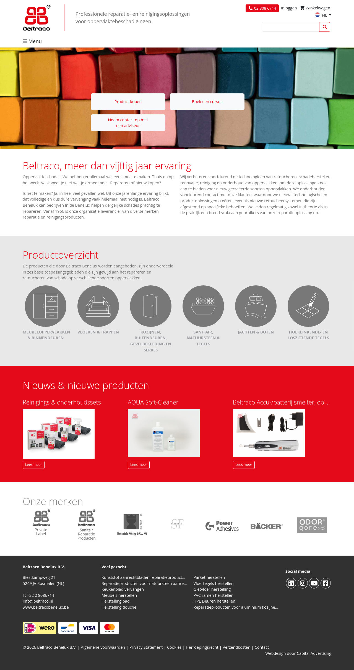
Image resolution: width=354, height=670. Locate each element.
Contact (262, 647)
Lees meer (33, 464)
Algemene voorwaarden (103, 647)
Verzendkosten (236, 647)
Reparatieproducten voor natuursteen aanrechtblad (144, 583)
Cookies (174, 647)
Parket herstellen (209, 577)
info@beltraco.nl (38, 601)
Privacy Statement (146, 647)
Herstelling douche (118, 607)
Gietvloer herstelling (212, 589)
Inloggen (289, 7)
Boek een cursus (207, 101)
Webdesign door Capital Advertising (298, 653)
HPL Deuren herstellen (214, 601)
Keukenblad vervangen (122, 589)
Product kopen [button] (128, 101)
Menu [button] (32, 41)
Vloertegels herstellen (214, 583)
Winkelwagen (315, 7)
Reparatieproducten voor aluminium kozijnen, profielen (236, 607)
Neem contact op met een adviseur (128, 122)
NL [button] (321, 15)
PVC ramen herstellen (214, 595)
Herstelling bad (115, 601)
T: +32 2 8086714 (38, 595)
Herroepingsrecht (203, 647)
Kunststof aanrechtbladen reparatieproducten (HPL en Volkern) (144, 577)
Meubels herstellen (119, 595)
